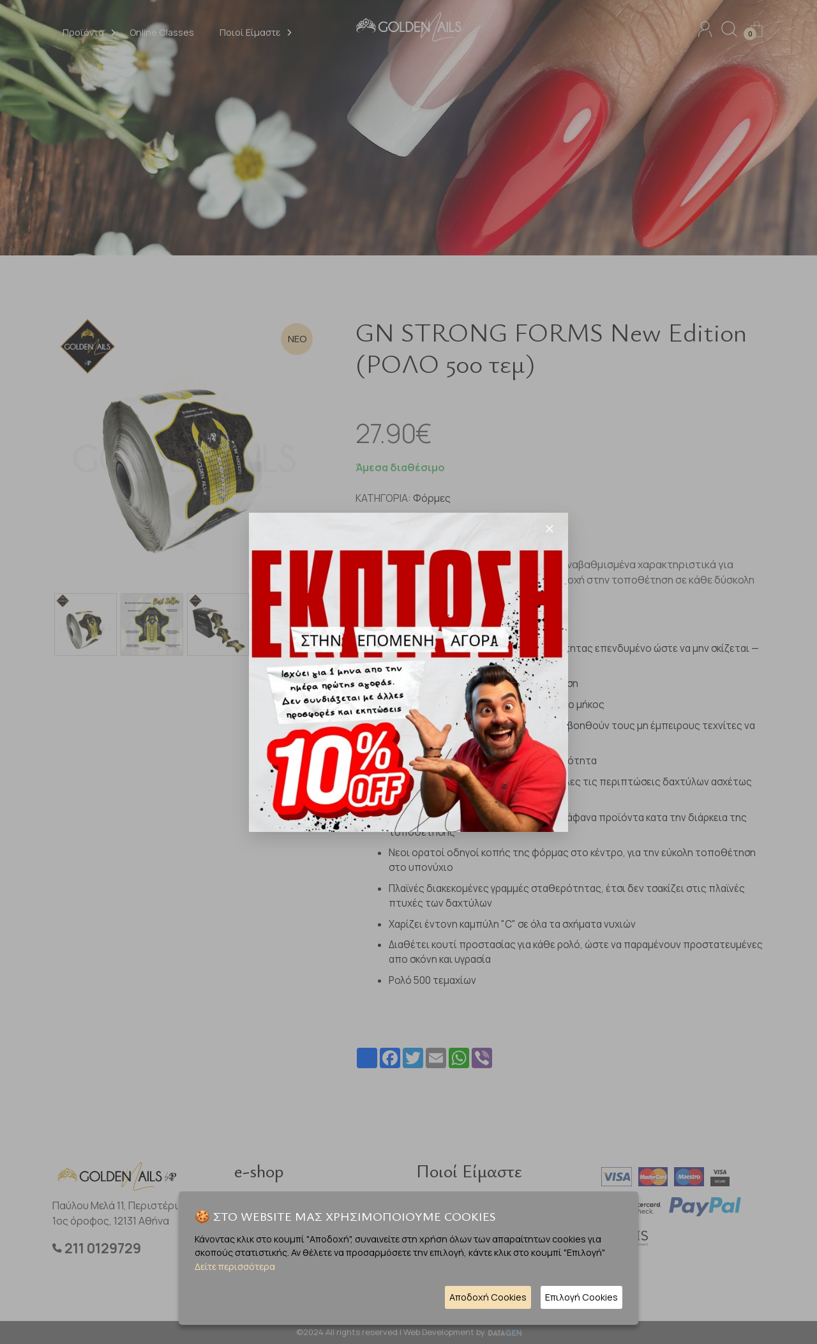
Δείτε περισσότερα (235, 1266)
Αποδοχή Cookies (488, 1297)
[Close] (549, 529)
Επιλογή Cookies (581, 1297)
